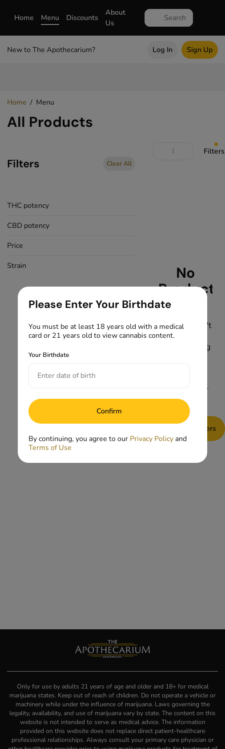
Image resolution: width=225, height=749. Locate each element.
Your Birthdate (48, 355)
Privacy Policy (151, 439)
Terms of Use (50, 448)
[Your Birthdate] (100, 375)
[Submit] (109, 411)
